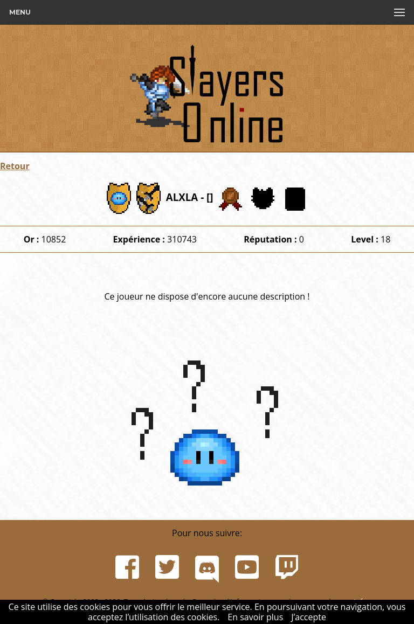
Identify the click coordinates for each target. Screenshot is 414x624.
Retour (15, 166)
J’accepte (308, 617)
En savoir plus (255, 617)
